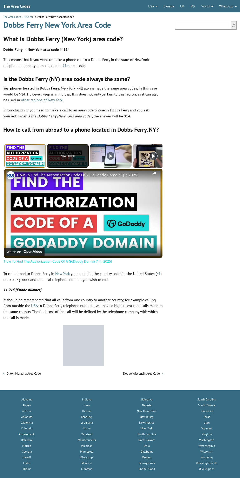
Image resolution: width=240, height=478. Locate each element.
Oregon (147, 457)
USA (151, 6)
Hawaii (26, 457)
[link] (11, 175)
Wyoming (207, 457)
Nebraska (147, 399)
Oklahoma (146, 451)
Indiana (87, 399)
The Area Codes (16, 6)
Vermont (206, 428)
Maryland (87, 434)
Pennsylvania (147, 463)
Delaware (27, 440)
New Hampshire (146, 411)
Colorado (27, 428)
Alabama (26, 399)
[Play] (110, 156)
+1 (159, 273)
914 (65, 65)
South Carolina (206, 399)
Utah (207, 422)
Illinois (26, 469)
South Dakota (206, 405)
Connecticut (26, 434)
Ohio (147, 446)
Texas (206, 417)
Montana (86, 469)
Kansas (86, 411)
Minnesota (86, 451)
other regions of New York (41, 100)
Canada (169, 6)
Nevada (146, 405)
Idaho (26, 463)
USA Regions (206, 469)
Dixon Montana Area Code (24, 373)
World (205, 6)
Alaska (27, 405)
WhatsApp (226, 6)
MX (193, 6)
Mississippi (87, 457)
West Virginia (206, 446)
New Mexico (146, 422)
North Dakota (146, 440)
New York (62, 273)
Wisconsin (206, 451)
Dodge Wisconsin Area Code (141, 373)
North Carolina (147, 434)
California (27, 422)
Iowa (87, 405)
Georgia (27, 451)
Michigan (87, 446)
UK (182, 6)
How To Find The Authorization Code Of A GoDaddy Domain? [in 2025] (77, 174)
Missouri (86, 463)
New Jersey (147, 417)
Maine (87, 428)
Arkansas (26, 417)
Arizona (27, 411)
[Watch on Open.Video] (24, 252)
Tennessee (206, 411)
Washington (206, 440)
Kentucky (87, 417)
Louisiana (87, 422)
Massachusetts (87, 440)
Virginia (207, 434)
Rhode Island (147, 469)
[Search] (233, 25)
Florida (26, 446)
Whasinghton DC (206, 463)
